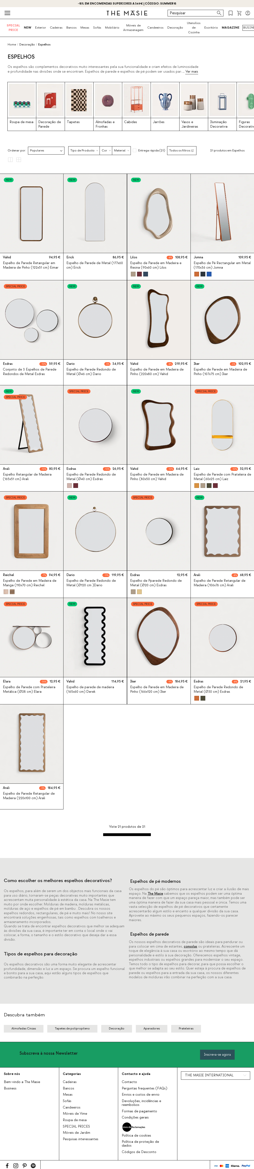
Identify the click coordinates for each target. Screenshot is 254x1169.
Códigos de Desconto (139, 1152)
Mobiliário (112, 28)
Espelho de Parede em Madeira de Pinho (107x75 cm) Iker (220, 371)
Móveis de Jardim (76, 1133)
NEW (27, 28)
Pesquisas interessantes (80, 1139)
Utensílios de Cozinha (194, 27)
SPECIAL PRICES (76, 1126)
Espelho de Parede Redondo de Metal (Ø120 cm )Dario (91, 583)
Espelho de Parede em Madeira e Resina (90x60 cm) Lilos (155, 265)
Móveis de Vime (75, 1114)
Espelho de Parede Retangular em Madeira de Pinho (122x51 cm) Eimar (30, 265)
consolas (190, 946)
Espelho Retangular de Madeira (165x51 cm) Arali (27, 476)
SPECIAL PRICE (13, 28)
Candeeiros (155, 28)
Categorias (72, 1074)
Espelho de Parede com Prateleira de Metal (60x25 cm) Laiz (222, 476)
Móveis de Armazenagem (133, 28)
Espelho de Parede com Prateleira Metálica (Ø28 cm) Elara (29, 689)
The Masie (155, 894)
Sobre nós (12, 1074)
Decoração (175, 28)
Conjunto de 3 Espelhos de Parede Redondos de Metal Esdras (29, 371)
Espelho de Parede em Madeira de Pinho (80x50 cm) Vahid (157, 476)
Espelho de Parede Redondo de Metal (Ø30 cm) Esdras (218, 689)
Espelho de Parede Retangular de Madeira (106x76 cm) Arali (219, 583)
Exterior (40, 28)
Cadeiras (56, 28)
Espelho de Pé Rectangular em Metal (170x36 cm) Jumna (222, 265)
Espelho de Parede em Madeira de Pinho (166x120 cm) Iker (157, 689)
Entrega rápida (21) (151, 150)
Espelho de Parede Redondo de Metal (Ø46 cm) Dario (91, 371)
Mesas (84, 28)
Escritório (211, 28)
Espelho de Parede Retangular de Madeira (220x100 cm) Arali (29, 796)
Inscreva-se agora (217, 1055)
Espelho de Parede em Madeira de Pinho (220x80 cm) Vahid (157, 371)
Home (12, 44)
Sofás (97, 28)
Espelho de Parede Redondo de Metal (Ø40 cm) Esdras (91, 476)
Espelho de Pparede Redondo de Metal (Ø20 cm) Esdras (156, 583)
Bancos (71, 28)
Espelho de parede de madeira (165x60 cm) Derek (90, 689)
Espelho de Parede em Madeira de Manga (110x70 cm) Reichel (29, 583)
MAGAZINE (230, 28)
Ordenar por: (17, 150)
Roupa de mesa (75, 1120)
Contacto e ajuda (136, 1074)
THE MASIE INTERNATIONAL (209, 1075)
